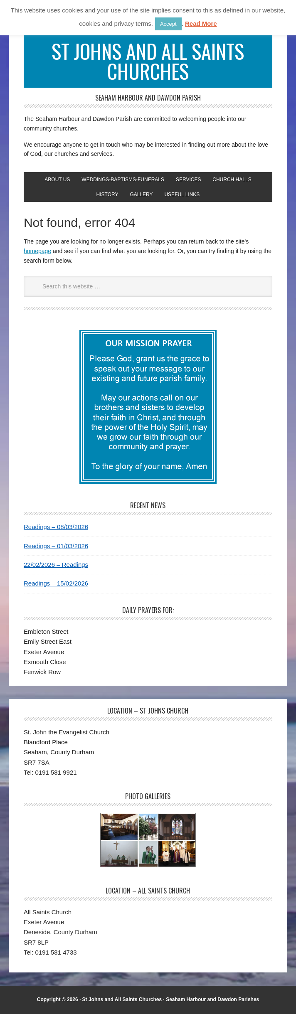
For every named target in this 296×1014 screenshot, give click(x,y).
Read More (201, 23)
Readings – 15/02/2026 (56, 583)
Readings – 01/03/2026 (56, 545)
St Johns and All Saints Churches (148, 61)
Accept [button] (168, 24)
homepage (37, 251)
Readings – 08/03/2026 (56, 526)
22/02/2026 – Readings (56, 564)
